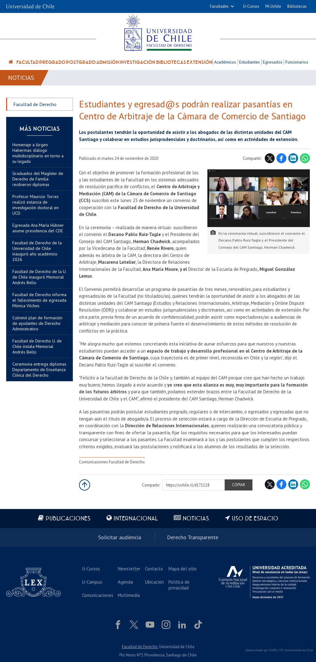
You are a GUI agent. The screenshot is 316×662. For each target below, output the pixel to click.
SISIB (272, 650)
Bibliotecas (297, 6)
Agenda (125, 582)
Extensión (199, 62)
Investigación (137, 62)
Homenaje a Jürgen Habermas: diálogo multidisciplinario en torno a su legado (38, 153)
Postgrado (81, 62)
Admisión (107, 62)
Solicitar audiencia (119, 537)
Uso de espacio (255, 519)
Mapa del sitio (182, 569)
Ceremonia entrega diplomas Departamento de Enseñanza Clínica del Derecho (39, 369)
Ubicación (154, 582)
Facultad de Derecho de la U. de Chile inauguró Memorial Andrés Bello (39, 277)
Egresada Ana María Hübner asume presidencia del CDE (38, 228)
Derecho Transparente (192, 537)
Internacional (136, 519)
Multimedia (129, 595)
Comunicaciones (97, 595)
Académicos (225, 62)
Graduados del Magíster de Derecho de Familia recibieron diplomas (37, 179)
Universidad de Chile (299, 650)
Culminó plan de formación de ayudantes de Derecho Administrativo (37, 323)
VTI (281, 650)
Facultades (219, 6)
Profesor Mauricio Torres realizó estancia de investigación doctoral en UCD (35, 205)
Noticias (21, 78)
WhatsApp (305, 158)
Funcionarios (296, 62)
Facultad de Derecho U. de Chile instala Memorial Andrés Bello (37, 346)
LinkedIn (293, 158)
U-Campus (92, 582)
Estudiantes (249, 62)
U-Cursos (251, 6)
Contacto (154, 569)
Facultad (27, 62)
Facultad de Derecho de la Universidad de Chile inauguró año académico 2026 (37, 251)
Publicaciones (68, 519)
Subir (84, 484)
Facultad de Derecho (34, 104)
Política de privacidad (178, 585)
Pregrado (52, 62)
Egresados (272, 62)
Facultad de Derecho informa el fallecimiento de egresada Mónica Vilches (39, 300)
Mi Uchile (273, 6)
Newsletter (129, 569)
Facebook (281, 158)
